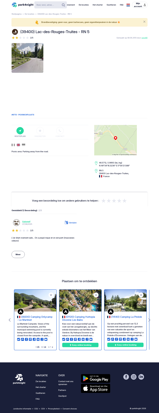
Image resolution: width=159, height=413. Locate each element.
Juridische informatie (22, 409)
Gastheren (111, 5)
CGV (43, 409)
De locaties (84, 5)
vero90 (144, 38)
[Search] (50, 4)
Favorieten (40, 132)
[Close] (144, 21)
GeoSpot (62, 396)
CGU (36, 409)
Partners (62, 390)
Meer (18, 254)
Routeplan (20, 132)
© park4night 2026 (138, 408)
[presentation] (10, 319)
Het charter (98, 5)
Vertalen (71, 223)
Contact (60, 132)
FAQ (121, 5)
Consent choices (70, 409)
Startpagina (17, 14)
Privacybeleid (54, 409)
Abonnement (69, 5)
